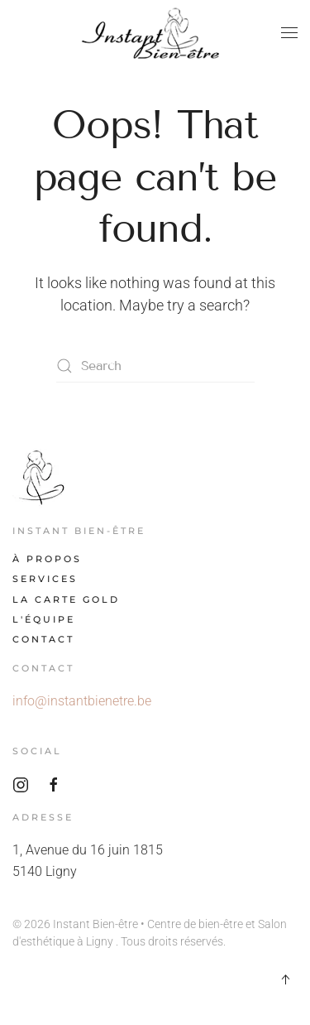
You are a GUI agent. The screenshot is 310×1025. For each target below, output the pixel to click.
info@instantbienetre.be (81, 701)
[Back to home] (155, 33)
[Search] (155, 366)
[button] (289, 33)
